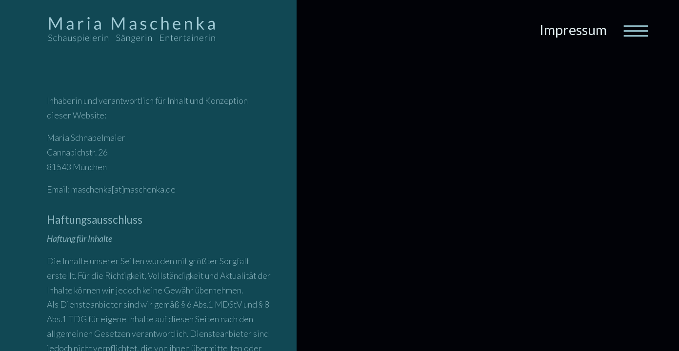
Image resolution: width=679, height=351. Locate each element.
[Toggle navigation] (635, 30)
